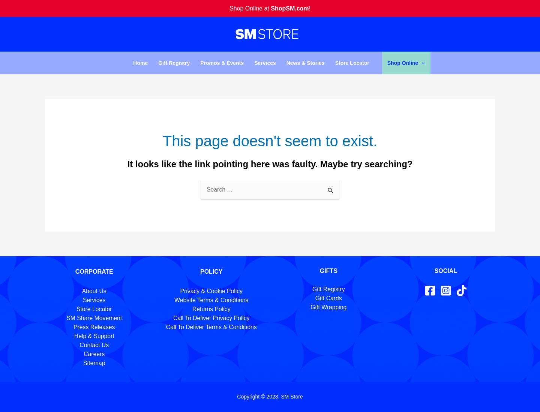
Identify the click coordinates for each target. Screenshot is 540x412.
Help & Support (94, 336)
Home (140, 63)
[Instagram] (446, 290)
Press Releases (94, 327)
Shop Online (406, 63)
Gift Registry (174, 63)
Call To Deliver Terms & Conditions (211, 327)
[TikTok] (461, 290)
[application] (421, 63)
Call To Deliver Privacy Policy (211, 318)
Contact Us (94, 345)
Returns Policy (211, 309)
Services (265, 63)
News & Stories (305, 63)
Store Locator (352, 63)
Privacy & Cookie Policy (211, 291)
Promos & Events (222, 63)
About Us (94, 291)
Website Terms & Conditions (211, 300)
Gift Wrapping (328, 307)
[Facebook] (430, 290)
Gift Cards (328, 298)
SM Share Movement (94, 318)
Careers (94, 354)
